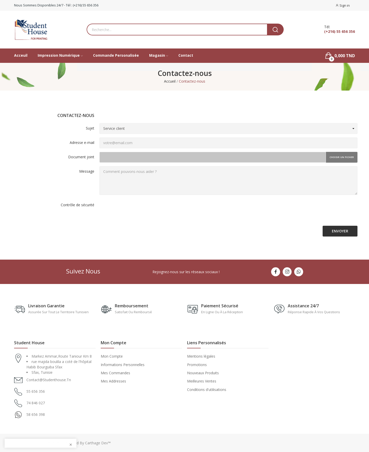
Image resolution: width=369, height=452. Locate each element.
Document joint (81, 156)
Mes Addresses (113, 381)
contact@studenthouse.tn (48, 379)
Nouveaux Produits (203, 372)
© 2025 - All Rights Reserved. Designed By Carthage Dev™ (62, 442)
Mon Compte (112, 356)
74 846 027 (35, 402)
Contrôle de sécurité (77, 204)
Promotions (197, 364)
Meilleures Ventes (201, 381)
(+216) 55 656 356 (339, 31)
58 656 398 (35, 414)
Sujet (90, 128)
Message (86, 171)
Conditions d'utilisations (206, 389)
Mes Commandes (115, 372)
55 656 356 (35, 391)
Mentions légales (201, 356)
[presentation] (138, 212)
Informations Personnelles (123, 364)
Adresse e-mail (82, 142)
